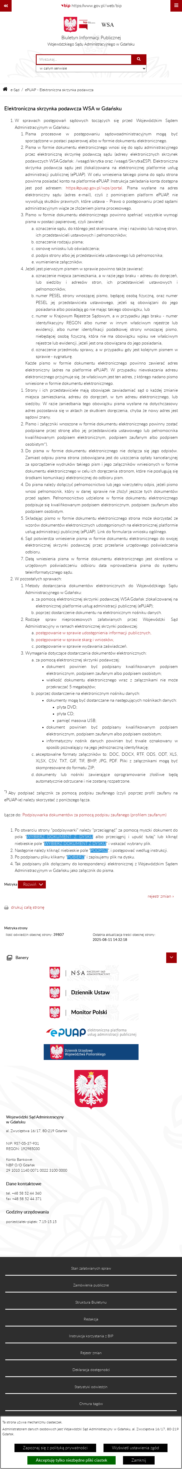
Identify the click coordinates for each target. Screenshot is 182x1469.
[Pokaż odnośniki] (6, 6)
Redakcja (91, 1319)
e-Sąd (15, 90)
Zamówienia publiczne (91, 1285)
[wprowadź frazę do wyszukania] (84, 59)
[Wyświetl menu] (176, 6)
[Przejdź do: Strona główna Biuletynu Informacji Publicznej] (5, 90)
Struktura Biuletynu (91, 1302)
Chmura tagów (91, 1404)
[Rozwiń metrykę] (32, 884)
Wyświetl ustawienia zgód (135, 1448)
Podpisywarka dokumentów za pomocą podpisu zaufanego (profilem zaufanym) (94, 815)
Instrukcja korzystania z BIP (91, 1336)
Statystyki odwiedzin (91, 1387)
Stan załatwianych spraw (91, 1268)
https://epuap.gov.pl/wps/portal (94, 188)
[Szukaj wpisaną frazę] (139, 59)
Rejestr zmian (91, 1353)
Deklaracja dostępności (91, 1370)
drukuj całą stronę (27, 907)
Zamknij (138, 1460)
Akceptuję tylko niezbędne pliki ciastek (71, 1460)
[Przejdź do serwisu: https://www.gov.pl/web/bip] (91, 6)
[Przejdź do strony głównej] (91, 33)
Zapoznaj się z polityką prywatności (55, 1448)
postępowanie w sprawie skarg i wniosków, (75, 640)
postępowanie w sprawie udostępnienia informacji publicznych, (93, 633)
